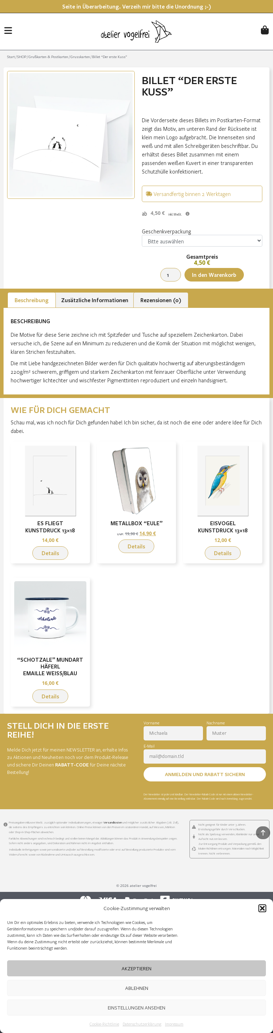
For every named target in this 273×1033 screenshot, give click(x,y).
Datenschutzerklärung (142, 1024)
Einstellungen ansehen (136, 1007)
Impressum (174, 1024)
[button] (262, 908)
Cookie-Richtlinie (104, 1024)
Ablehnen (136, 988)
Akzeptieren (136, 968)
